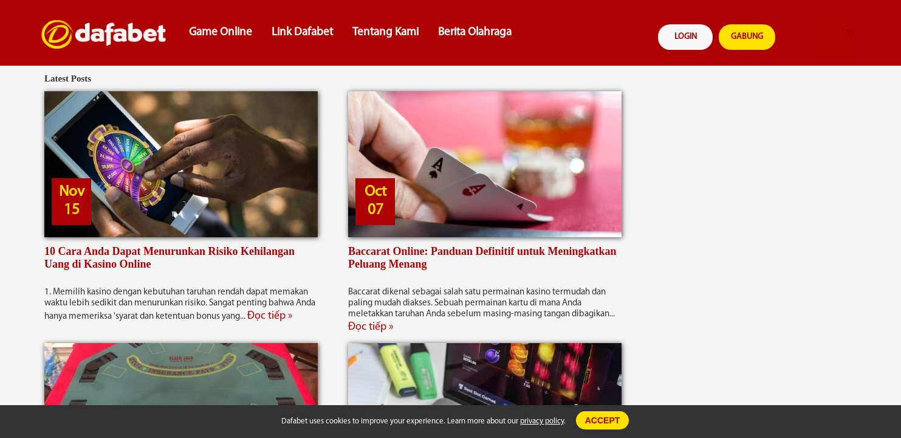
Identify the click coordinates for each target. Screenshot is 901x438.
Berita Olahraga (475, 32)
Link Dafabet (302, 32)
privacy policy (542, 421)
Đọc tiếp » (270, 316)
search (798, 38)
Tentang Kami (385, 32)
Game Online (220, 32)
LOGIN (685, 36)
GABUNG (747, 36)
